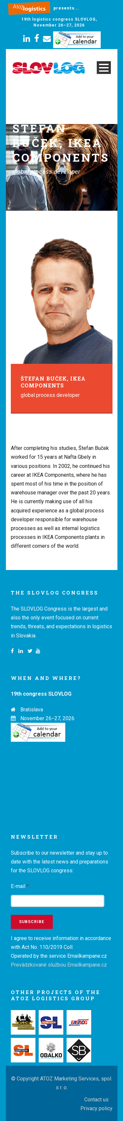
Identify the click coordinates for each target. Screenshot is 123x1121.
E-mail (20, 886)
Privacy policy (96, 1108)
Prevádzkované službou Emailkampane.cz (59, 965)
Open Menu (104, 67)
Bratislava (31, 709)
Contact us (96, 1099)
